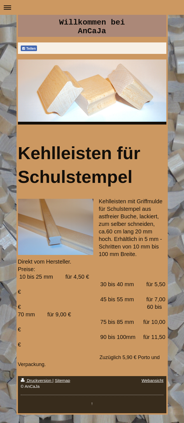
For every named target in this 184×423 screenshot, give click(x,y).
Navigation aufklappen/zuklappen (92, 7)
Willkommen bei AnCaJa (92, 26)
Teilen (29, 49)
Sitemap (62, 380)
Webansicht (152, 380)
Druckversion (37, 380)
